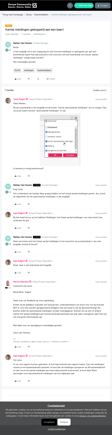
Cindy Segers (19, 99)
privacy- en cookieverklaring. (92, 415)
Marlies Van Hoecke (22, 43)
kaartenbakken (44, 70)
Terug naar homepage (12, 14)
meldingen (29, 70)
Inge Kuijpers (19, 213)
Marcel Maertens (21, 281)
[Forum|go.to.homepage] (22, 5)
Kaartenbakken (41, 14)
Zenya (29, 14)
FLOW (17, 70)
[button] (3, 6)
